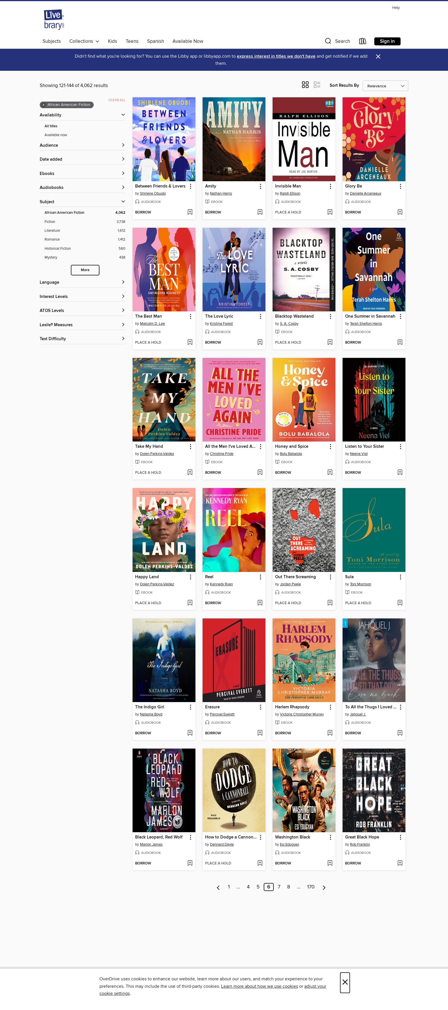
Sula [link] (349, 577)
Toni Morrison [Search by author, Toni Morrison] (360, 584)
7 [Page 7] (279, 887)
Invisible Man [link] (288, 186)
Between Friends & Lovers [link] (160, 186)
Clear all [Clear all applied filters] (117, 100)
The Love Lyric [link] (219, 316)
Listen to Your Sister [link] (364, 446)
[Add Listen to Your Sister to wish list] (399, 473)
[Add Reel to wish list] (259, 603)
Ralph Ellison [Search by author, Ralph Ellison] (290, 193)
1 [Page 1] (229, 887)
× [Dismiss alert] (378, 56)
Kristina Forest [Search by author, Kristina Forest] (221, 323)
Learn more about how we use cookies (259, 986)
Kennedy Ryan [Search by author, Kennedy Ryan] (221, 584)
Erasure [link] (212, 707)
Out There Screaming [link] (295, 577)
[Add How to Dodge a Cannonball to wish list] (259, 863)
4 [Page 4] (248, 887)
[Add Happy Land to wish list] (189, 603)
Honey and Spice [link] (291, 446)
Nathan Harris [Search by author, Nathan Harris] (221, 193)
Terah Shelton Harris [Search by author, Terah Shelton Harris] (366, 323)
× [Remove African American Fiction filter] (43, 105)
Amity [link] (210, 186)
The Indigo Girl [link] (149, 707)
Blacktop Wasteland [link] (294, 316)
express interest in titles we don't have (276, 56)
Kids (112, 41)
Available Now (188, 41)
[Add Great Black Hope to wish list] (399, 863)
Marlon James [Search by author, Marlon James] (151, 844)
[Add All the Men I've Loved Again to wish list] (259, 473)
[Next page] (324, 887)
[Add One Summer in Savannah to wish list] (399, 342)
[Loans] (362, 42)
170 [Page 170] (311, 887)
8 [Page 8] (288, 887)
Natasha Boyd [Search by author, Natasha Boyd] (151, 714)
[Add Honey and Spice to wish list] (329, 473)
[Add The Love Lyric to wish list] (259, 342)
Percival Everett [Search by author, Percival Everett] (222, 714)
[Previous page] (218, 887)
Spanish (155, 41)
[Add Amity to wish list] (259, 212)
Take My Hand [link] (149, 446)
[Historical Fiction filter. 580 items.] (85, 249)
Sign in (387, 41)
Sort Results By (344, 85)
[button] (336, 42)
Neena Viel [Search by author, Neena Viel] (359, 453)
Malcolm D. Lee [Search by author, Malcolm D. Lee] (152, 323)
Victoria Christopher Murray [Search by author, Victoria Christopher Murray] (302, 714)
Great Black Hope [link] (362, 837)
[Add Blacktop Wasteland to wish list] (329, 342)
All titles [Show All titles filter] (51, 126)
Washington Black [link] (292, 837)
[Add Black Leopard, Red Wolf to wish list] (189, 863)
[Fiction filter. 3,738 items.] (85, 222)
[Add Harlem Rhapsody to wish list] (329, 733)
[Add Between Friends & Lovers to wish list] (189, 212)
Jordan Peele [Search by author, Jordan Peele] (290, 584)
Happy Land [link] (147, 577)
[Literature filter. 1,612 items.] (85, 231)
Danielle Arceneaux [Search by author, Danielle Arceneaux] (365, 193)
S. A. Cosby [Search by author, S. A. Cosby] (289, 323)
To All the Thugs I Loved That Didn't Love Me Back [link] (371, 707)
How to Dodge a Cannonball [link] (231, 837)
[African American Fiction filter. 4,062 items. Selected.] (85, 213)
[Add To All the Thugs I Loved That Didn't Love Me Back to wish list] (399, 733)
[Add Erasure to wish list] (259, 733)
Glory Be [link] (353, 186)
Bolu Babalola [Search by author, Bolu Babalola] (291, 453)
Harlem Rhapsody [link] (292, 707)
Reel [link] (209, 577)
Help (396, 8)
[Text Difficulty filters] (82, 339)
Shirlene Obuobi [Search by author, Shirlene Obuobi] (153, 193)
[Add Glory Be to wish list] (399, 212)
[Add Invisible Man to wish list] (329, 212)
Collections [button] (84, 41)
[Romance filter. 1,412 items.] (85, 240)
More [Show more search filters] (85, 270)
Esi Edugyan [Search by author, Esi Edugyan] (289, 844)
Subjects (52, 41)
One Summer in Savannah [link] (370, 316)
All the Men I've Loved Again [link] (231, 446)
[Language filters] (82, 283)
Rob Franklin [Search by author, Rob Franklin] (360, 844)
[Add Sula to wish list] (399, 603)
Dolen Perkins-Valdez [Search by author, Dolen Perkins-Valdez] (157, 453)
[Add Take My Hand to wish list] (189, 473)
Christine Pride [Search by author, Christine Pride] (221, 453)
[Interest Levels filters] (82, 297)
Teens (132, 41)
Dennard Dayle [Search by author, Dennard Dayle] (222, 844)
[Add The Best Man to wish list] (189, 342)
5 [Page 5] (258, 887)
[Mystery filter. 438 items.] (85, 258)
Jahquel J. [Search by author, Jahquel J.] (358, 714)
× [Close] (345, 982)
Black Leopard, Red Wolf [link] (159, 837)
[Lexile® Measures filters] (82, 325)
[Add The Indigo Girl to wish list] (189, 733)
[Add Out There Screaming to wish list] (329, 603)
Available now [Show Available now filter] (56, 135)
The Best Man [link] (148, 316)
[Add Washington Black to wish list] (329, 863)
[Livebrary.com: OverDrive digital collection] (54, 20)
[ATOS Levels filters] (82, 311)
